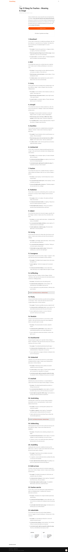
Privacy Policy (11, 548)
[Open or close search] (58, 1)
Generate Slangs (42, 28)
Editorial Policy (16, 548)
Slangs (20, 6)
